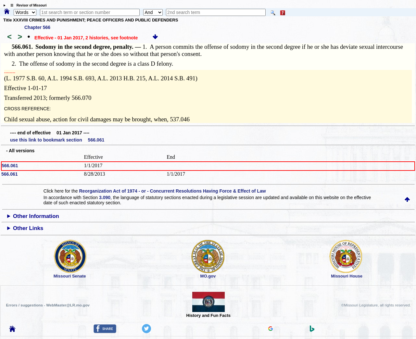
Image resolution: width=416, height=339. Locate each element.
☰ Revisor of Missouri (27, 5)
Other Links (28, 228)
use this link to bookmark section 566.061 (57, 139)
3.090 (104, 197)
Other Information (36, 216)
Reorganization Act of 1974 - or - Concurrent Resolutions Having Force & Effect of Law (172, 191)
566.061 (10, 165)
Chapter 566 (37, 27)
